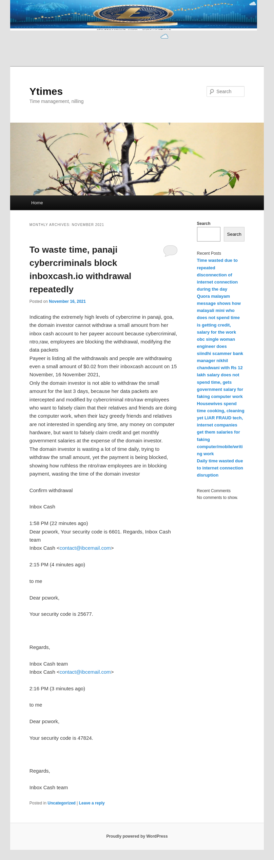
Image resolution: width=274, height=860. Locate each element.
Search (204, 223)
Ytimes (46, 91)
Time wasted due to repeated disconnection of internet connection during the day (217, 275)
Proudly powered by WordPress (137, 836)
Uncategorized (61, 803)
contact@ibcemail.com (85, 548)
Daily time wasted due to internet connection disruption (220, 468)
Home (37, 202)
